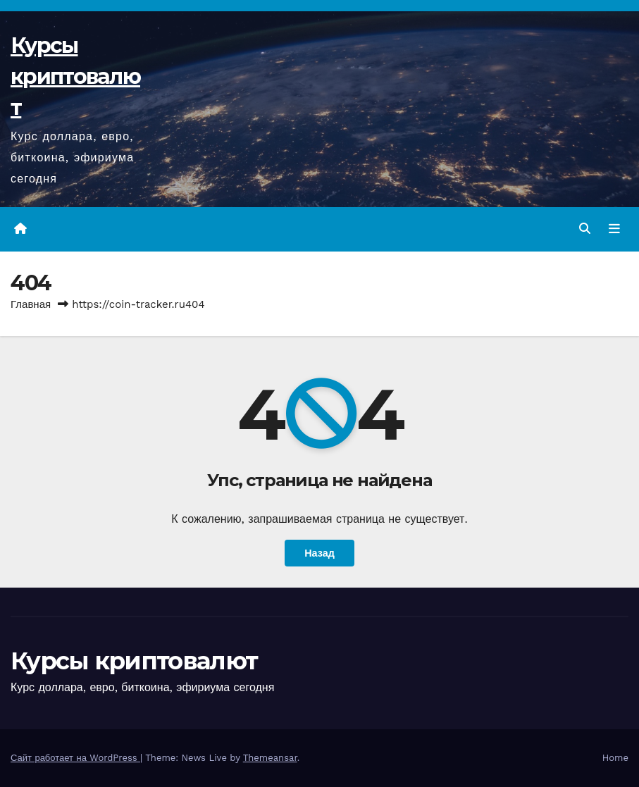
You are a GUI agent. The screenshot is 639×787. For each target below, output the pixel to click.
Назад (319, 553)
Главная (31, 304)
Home (615, 757)
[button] (584, 228)
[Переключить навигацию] (614, 229)
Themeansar (270, 757)
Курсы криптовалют (75, 76)
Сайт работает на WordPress (75, 757)
